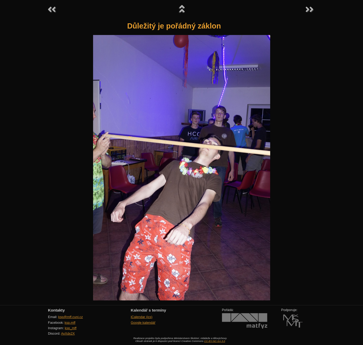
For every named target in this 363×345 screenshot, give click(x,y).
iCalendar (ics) (141, 317)
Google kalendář (143, 323)
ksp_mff (70, 328)
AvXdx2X (68, 333)
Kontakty (56, 310)
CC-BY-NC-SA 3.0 (214, 341)
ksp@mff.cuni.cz (70, 317)
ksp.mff (70, 323)
